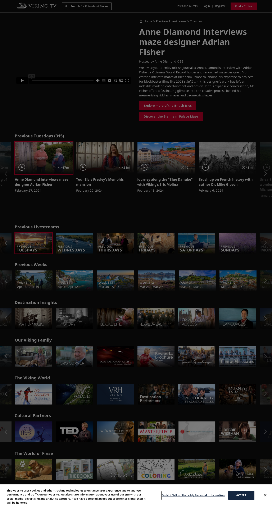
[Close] (265, 495)
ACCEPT (241, 495)
